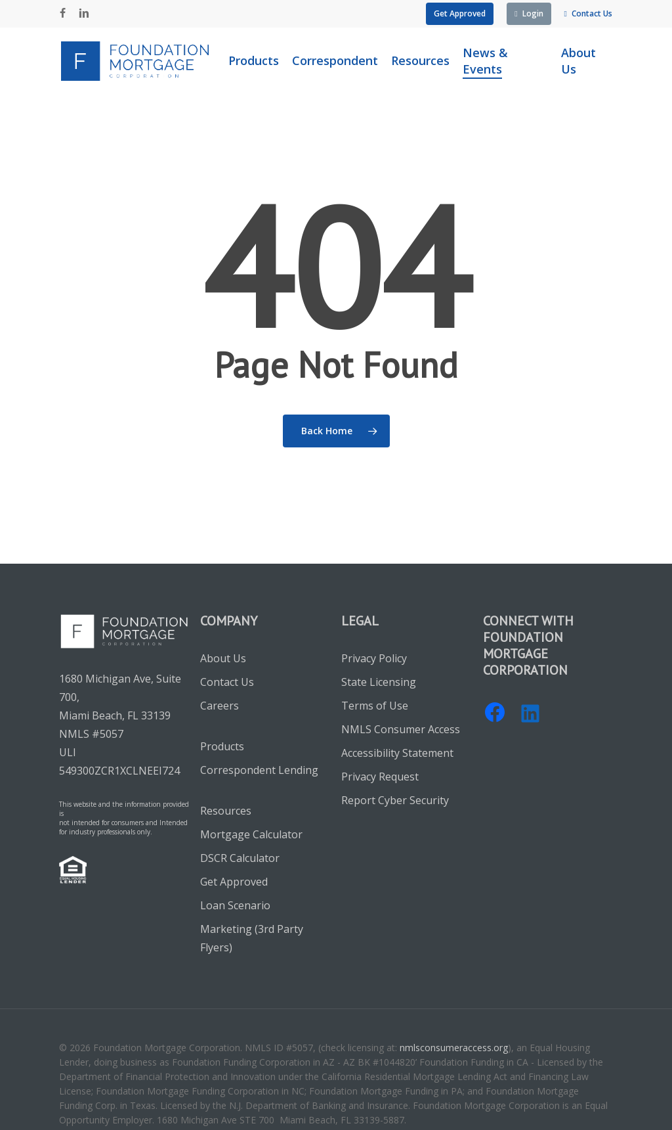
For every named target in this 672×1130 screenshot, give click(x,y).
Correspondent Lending (259, 770)
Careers (219, 705)
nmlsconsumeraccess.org (454, 1047)
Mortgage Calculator (251, 834)
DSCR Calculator (240, 858)
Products (222, 746)
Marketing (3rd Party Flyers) (251, 938)
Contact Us (227, 682)
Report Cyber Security (395, 800)
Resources (225, 810)
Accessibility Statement (397, 753)
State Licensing (378, 682)
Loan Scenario (235, 905)
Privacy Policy (374, 658)
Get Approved (234, 881)
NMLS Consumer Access (400, 729)
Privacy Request (380, 776)
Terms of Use (374, 705)
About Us (223, 658)
